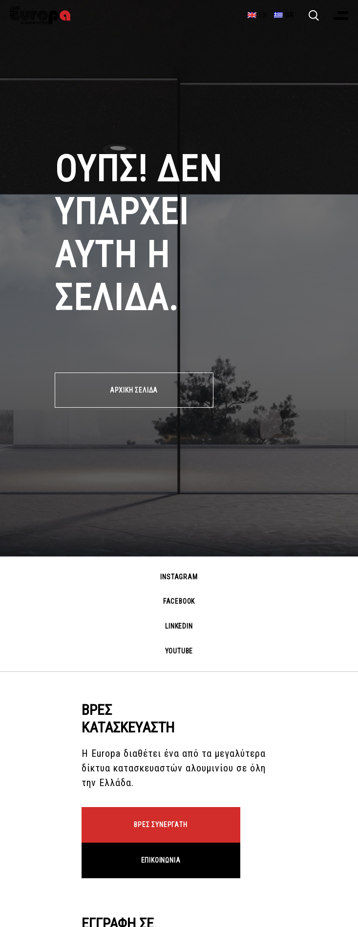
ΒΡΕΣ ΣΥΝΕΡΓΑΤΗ (160, 824)
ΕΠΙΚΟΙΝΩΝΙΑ (161, 860)
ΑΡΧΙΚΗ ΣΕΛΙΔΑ (134, 390)
